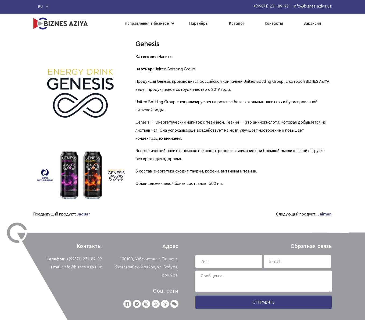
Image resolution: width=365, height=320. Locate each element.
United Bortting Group (175, 69)
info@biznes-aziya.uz (83, 267)
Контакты (274, 23)
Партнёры (199, 23)
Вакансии (312, 23)
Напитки (166, 57)
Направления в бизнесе (147, 23)
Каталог (236, 23)
